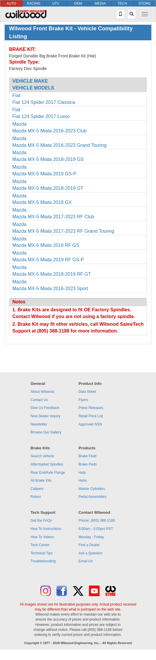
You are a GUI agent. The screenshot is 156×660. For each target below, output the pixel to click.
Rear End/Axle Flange (48, 473)
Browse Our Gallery (46, 432)
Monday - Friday (91, 537)
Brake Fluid (87, 456)
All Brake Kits (41, 480)
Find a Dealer (89, 545)
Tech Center (40, 545)
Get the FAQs (41, 520)
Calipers (37, 489)
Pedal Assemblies (92, 497)
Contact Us (39, 400)
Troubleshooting (43, 561)
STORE (145, 3)
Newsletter (39, 424)
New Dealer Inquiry (46, 416)
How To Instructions (46, 529)
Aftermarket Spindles (47, 464)
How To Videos (42, 537)
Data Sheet (87, 392)
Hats (82, 473)
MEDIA (100, 3)
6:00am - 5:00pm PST (95, 529)
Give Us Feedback (45, 408)
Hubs (82, 480)
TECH (122, 3)
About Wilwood (42, 392)
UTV (55, 3)
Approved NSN (90, 424)
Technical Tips (42, 553)
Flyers (83, 400)
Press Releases (90, 408)
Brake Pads (87, 464)
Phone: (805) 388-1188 (96, 520)
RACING (34, 3)
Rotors (36, 497)
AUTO (11, 3)
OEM (78, 3)
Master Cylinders (91, 489)
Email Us (85, 561)
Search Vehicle (42, 456)
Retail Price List (90, 416)
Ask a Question (90, 553)
